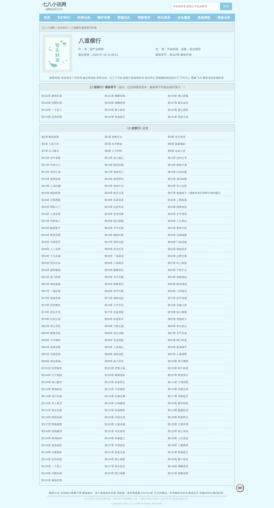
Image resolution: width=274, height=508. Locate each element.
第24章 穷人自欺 (177, 185)
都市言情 (103, 17)
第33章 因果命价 (177, 206)
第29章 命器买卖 (114, 199)
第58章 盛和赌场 (51, 270)
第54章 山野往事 (177, 256)
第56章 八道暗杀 (114, 263)
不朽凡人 (185, 77)
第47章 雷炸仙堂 (114, 241)
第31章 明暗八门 (51, 206)
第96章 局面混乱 (114, 354)
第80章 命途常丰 (114, 319)
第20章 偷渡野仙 (114, 178)
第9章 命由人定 (176, 150)
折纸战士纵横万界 (71, 492)
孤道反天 (193, 492)
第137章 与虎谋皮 (115, 445)
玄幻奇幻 (63, 17)
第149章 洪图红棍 (51, 102)
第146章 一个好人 (51, 109)
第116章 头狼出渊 (115, 396)
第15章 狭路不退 (177, 164)
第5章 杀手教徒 (113, 143)
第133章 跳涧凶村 (51, 438)
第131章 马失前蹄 (115, 431)
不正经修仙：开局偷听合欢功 (171, 492)
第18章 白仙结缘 (177, 171)
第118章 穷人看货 (51, 403)
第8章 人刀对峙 (113, 150)
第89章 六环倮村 (51, 340)
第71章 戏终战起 (114, 298)
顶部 (240, 487)
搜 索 (226, 6)
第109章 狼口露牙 (51, 382)
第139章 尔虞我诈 (51, 452)
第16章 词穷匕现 (51, 171)
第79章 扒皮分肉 (51, 319)
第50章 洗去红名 (114, 248)
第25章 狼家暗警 (51, 192)
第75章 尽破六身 (177, 305)
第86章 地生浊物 (114, 333)
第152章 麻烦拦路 (51, 95)
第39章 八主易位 (177, 220)
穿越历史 (123, 17)
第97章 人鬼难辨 (177, 354)
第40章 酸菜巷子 (51, 227)
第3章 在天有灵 (176, 136)
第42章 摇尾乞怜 (177, 227)
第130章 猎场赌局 (51, 431)
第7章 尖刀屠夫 (50, 150)
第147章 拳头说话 (178, 102)
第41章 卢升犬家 (114, 227)
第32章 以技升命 (114, 206)
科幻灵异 (163, 17)
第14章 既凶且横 (114, 164)
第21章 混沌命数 (177, 178)
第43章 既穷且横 (51, 234)
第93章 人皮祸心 (114, 347)
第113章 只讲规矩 (115, 389)
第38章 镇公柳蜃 (114, 220)
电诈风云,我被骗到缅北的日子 (162, 77)
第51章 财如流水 (177, 248)
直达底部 (195, 49)
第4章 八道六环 (50, 143)
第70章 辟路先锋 (51, 298)
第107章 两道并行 (178, 375)
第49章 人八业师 (51, 248)
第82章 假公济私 (51, 326)
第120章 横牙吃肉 (178, 403)
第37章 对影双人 (51, 220)
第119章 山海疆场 (115, 403)
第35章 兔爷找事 (114, 213)
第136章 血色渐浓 (51, 445)
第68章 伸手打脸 (114, 291)
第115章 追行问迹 (51, 396)
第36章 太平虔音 (177, 213)
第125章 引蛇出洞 (115, 417)
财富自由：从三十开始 (110, 77)
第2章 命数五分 (113, 136)
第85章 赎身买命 (51, 333)
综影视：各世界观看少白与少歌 (135, 492)
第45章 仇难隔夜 (177, 234)
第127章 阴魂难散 (51, 424)
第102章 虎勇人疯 (115, 368)
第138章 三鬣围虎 (178, 445)
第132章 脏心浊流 (178, 431)
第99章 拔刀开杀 (114, 361)
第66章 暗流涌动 (177, 284)
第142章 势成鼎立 (115, 116)
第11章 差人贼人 (114, 157)
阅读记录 (223, 17)
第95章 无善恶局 (51, 354)
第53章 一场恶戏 (114, 256)
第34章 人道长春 (51, 213)
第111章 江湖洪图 (178, 382)
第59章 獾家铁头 (114, 270)
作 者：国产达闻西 (91, 49)
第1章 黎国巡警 (50, 136)
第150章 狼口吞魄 (178, 95)
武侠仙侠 (83, 17)
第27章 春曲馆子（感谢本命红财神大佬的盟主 (194, 192)
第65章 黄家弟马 (114, 284)
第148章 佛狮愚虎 (115, 102)
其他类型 (203, 17)
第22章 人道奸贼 (51, 185)
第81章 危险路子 (177, 319)
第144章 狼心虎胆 (178, 109)
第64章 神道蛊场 (51, 284)
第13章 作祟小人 (51, 164)
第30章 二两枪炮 (177, 199)
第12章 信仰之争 (177, 157)
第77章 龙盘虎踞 (114, 312)
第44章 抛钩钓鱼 (114, 234)
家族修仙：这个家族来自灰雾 (99, 492)
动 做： (161, 49)
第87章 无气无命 (177, 333)
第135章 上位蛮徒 (178, 438)
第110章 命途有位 (115, 382)
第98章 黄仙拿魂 (51, 361)
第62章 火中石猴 (114, 277)
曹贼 (193, 77)
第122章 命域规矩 (115, 410)
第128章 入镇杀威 (115, 424)
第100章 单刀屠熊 (178, 361)
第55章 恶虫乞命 (51, 263)
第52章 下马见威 (51, 256)
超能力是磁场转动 (133, 77)
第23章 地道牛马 (114, 185)
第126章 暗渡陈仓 (178, 417)
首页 (47, 17)
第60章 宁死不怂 (177, 270)
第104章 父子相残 (51, 375)
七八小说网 (48, 27)
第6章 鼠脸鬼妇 (176, 143)
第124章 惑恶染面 (51, 417)
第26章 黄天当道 (114, 192)
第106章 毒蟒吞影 (115, 375)
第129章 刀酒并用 (178, 424)
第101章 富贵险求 (51, 368)
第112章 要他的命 (51, 389)
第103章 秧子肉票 (178, 368)
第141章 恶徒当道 (178, 116)
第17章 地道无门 (114, 171)
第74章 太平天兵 (114, 305)
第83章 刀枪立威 (114, 326)
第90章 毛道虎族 (114, 340)
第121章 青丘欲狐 (51, 410)
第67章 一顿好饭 (51, 291)
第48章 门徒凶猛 (177, 241)
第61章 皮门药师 (51, 277)
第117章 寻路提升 (178, 396)
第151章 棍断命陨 (115, 95)
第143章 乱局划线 (51, 116)
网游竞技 (143, 17)
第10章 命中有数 (51, 157)
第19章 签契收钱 (51, 178)
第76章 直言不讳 (51, 312)
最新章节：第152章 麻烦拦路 (173, 54)
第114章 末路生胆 (178, 389)
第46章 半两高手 (51, 241)
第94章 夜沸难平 (177, 347)
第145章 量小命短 (115, 109)
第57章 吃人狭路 (177, 263)
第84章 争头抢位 (177, 326)
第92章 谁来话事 (51, 347)
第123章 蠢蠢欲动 (178, 410)
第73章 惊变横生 (51, 305)
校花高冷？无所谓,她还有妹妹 (78, 77)
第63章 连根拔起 (177, 277)
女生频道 (183, 17)
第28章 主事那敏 (51, 199)
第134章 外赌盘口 (115, 438)
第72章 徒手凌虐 (177, 298)
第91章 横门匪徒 (177, 340)
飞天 (199, 77)
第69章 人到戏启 (177, 291)
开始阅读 (172, 49)
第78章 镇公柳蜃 (177, 312)
